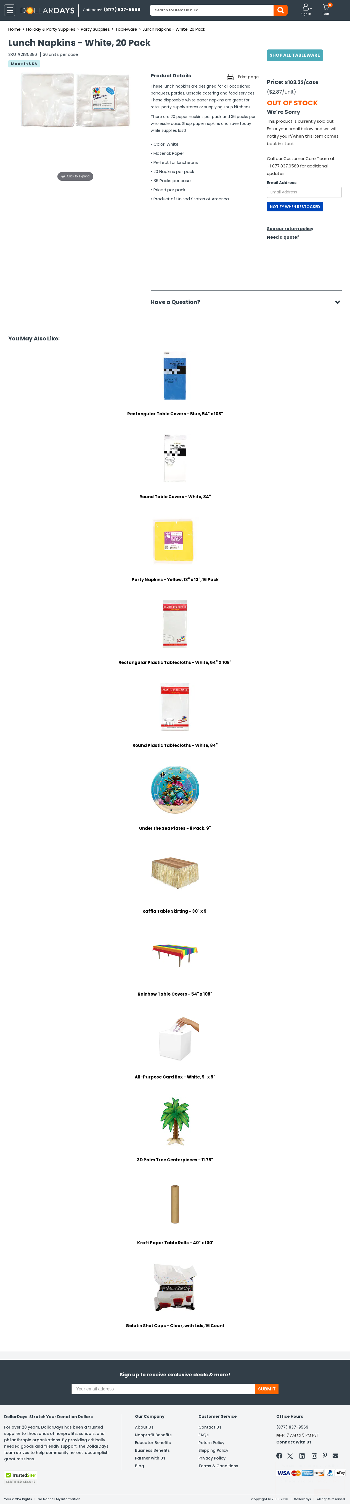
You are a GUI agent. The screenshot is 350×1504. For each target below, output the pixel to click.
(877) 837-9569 (292, 1427)
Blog (139, 1466)
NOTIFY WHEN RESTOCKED (295, 206)
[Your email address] (163, 1389)
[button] (306, 10)
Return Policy (211, 1442)
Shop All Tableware (295, 55)
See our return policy (290, 229)
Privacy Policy (212, 1458)
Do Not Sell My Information (59, 1499)
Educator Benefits (153, 1442)
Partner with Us (150, 1458)
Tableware (126, 29)
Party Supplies (95, 29)
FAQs (203, 1435)
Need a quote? (283, 237)
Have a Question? (178, 302)
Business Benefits (152, 1450)
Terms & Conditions (218, 1466)
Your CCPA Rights (18, 1499)
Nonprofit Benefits (153, 1435)
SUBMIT (267, 1389)
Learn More (300, 1492)
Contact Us (209, 1427)
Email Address (281, 182)
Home (14, 29)
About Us (144, 1427)
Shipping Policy (213, 1450)
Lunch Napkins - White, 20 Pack (174, 29)
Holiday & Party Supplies (50, 29)
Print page (248, 77)
